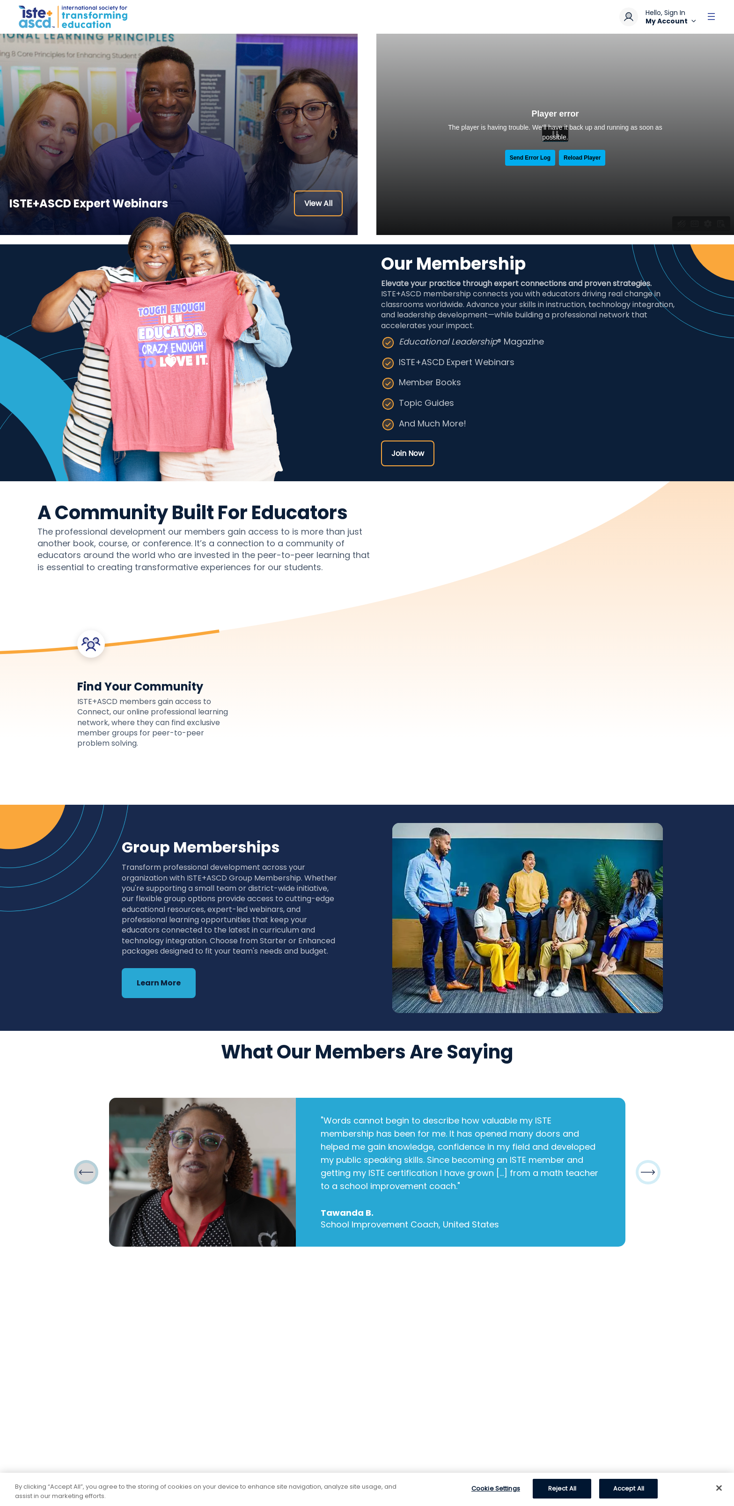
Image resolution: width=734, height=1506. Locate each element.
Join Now (407, 453)
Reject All (562, 1488)
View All (318, 203)
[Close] (719, 1487)
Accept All (628, 1488)
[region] (367, 1489)
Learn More (159, 982)
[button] (648, 1172)
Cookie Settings (495, 1488)
